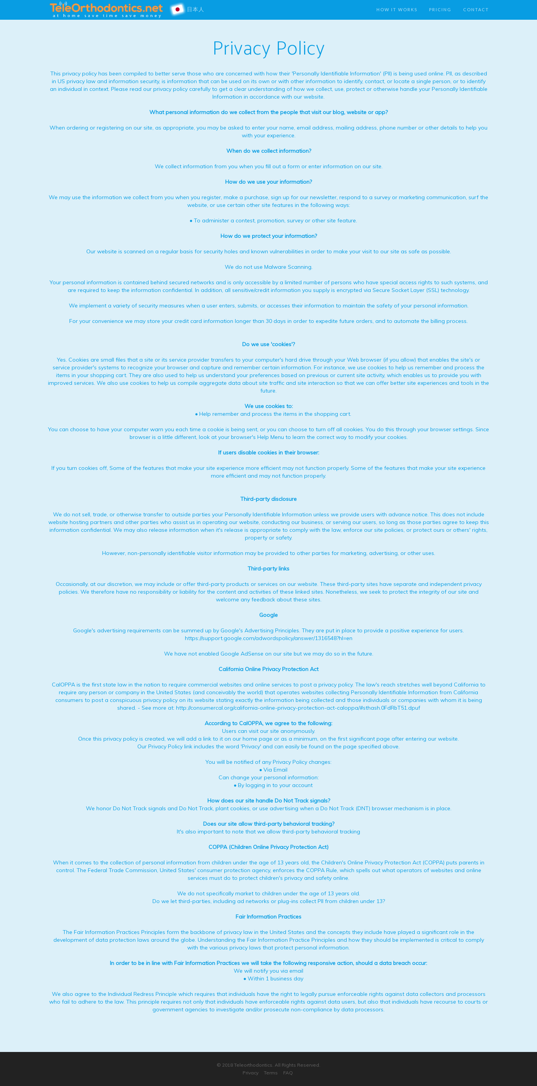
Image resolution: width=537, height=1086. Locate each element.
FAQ (288, 1073)
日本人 (189, 9)
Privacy (250, 1073)
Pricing (440, 9)
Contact (476, 9)
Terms (271, 1073)
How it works (396, 9)
